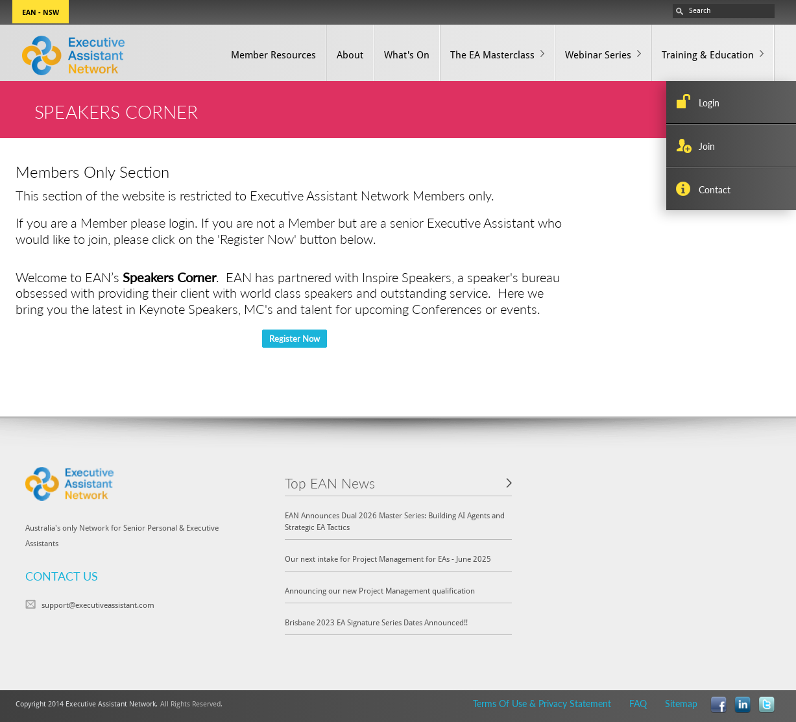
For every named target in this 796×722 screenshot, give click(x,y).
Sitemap (681, 703)
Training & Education (708, 54)
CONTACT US (61, 576)
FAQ (638, 703)
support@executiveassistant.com (98, 604)
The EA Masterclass (492, 54)
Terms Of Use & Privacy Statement (542, 703)
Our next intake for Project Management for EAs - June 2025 (388, 558)
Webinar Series (598, 54)
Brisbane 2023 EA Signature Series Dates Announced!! (376, 622)
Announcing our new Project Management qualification (380, 590)
